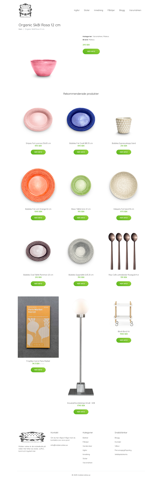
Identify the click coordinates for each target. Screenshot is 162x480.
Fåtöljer (111, 11)
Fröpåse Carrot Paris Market (38, 362)
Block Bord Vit (124, 332)
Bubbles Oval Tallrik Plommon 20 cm (38, 276)
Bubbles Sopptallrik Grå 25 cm (81, 276)
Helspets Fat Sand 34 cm (124, 210)
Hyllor (77, 11)
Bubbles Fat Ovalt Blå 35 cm (81, 144)
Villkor (117, 447)
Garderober (87, 447)
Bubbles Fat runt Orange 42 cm (38, 210)
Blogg (122, 11)
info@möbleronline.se (59, 446)
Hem (20, 30)
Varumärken (135, 11)
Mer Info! (91, 53)
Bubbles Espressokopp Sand (124, 144)
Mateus (106, 37)
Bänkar (85, 439)
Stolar (87, 11)
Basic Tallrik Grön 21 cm (81, 210)
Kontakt (118, 443)
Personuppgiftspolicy (123, 451)
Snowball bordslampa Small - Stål (81, 404)
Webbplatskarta (121, 455)
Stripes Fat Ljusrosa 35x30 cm (38, 144)
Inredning (98, 11)
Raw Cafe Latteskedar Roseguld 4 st (124, 276)
